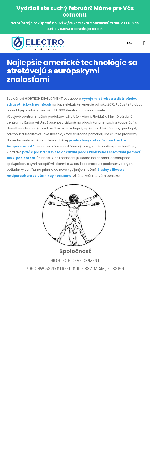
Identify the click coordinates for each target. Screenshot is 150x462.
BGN (129, 43)
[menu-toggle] (5, 43)
